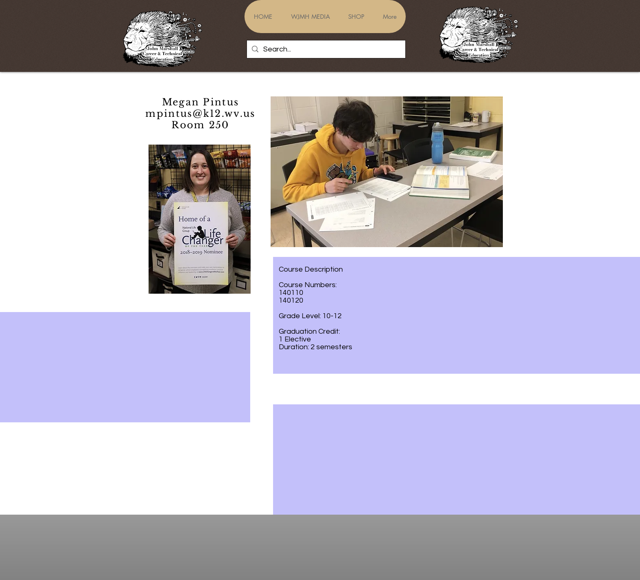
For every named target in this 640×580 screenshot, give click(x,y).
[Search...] (325, 49)
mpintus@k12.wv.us (200, 113)
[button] (387, 171)
